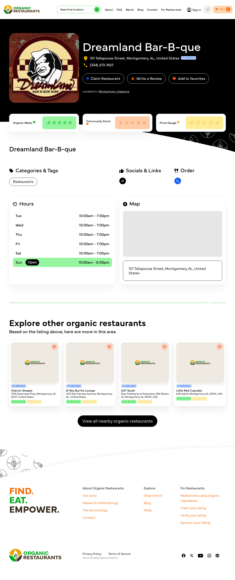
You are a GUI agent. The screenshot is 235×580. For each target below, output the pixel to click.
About (109, 9)
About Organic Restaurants (103, 488)
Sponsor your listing (195, 522)
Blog (140, 9)
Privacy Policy (92, 554)
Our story (90, 495)
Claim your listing (193, 508)
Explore (149, 488)
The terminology (95, 510)
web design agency (98, 558)
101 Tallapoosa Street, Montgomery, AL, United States (167, 270)
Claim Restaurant (103, 78)
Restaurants (23, 181)
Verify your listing (193, 515)
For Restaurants (171, 9)
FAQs (148, 510)
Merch (130, 9)
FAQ (119, 9)
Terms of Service (119, 554)
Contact (152, 9)
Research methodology (100, 502)
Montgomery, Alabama (113, 91)
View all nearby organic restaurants (117, 421)
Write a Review (146, 78)
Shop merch (153, 495)
